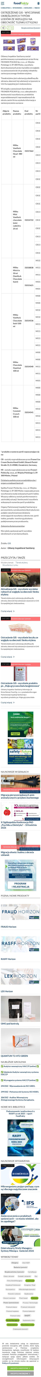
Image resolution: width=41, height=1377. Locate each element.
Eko (36, 1276)
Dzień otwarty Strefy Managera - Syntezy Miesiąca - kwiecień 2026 (17, 1249)
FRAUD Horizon (8, 926)
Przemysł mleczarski (28, 1307)
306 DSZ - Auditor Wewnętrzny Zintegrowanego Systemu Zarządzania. (17, 1098)
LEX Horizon (7, 991)
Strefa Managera (12, 1320)
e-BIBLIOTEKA (6, 8)
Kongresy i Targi (29, 1285)
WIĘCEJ (37, 8)
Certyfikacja (32, 1272)
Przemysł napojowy (12, 1311)
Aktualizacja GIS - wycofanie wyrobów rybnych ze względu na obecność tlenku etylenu (20, 592)
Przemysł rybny (15, 1316)
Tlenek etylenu (22, 562)
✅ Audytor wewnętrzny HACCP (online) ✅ (20, 1066)
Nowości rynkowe (14, 1294)
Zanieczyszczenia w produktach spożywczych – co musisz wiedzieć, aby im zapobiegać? (20, 1219)
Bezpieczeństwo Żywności (30, 28)
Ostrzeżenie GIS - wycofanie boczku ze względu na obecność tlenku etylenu (19, 638)
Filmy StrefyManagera (14, 1281)
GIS (9, 543)
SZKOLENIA (28, 8)
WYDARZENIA (17, 8)
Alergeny (14, 1263)
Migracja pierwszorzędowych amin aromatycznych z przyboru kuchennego (20, 796)
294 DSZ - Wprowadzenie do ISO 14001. (18, 1086)
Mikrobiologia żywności (27, 1289)
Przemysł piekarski (29, 1311)
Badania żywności (20, 1267)
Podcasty (34, 1298)
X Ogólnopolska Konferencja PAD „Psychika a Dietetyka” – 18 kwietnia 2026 (19, 825)
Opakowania (28, 1294)
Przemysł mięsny (11, 1307)
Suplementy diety (29, 1320)
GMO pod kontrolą (10, 1023)
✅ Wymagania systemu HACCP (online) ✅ (19, 1080)
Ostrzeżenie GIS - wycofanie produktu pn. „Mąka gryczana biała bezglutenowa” (20, 684)
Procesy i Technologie (30, 1303)
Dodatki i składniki (24, 1276)
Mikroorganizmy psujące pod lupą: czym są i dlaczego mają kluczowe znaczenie (20, 1187)
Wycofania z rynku (10, 565)
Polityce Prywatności (10, 1363)
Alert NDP (26, 1263)
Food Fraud (30, 1281)
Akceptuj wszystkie (19, 1368)
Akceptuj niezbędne (19, 1373)
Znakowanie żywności (20, 1329)
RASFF (27, 1315)
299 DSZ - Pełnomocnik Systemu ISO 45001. (20, 1092)
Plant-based (23, 1298)
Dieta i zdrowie (9, 1276)
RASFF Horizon (8, 959)
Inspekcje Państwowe (13, 1285)
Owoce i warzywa (9, 1298)
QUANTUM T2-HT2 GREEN (14, 1056)
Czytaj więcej (6, 611)
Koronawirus (10, 1289)
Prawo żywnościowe (11, 1303)
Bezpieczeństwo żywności (14, 1272)
